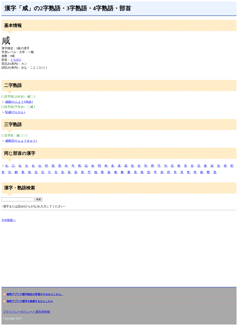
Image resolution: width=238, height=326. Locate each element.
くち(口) (15, 59)
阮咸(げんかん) (15, 112)
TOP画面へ (8, 220)
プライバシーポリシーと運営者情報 (26, 311)
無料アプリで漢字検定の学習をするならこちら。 (35, 294)
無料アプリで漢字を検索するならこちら (30, 301)
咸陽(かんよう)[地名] (19, 101)
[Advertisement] (111, 251)
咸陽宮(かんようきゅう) (21, 140)
